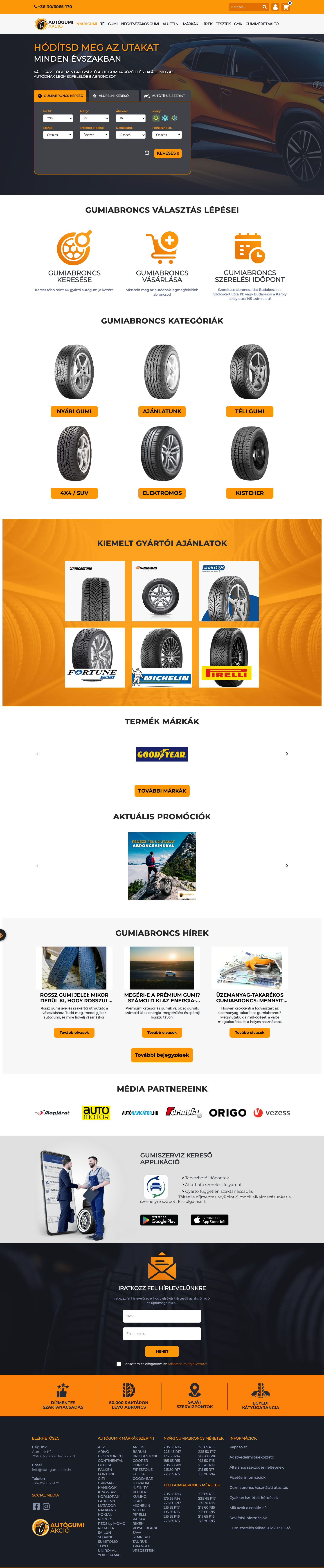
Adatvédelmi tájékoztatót (188, 1343)
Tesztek (223, 24)
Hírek (206, 24)
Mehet (162, 1331)
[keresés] (244, 7)
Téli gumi (108, 24)
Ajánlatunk (162, 411)
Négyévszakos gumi (140, 24)
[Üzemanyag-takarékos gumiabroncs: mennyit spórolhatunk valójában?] (250, 946)
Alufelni (170, 24)
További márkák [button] (162, 787)
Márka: (48, 128)
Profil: (47, 111)
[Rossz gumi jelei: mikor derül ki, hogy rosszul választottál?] (74, 946)
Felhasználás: (162, 128)
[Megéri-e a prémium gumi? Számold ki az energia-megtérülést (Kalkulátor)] (162, 946)
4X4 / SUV (74, 493)
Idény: (156, 111)
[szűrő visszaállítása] (147, 153)
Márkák (190, 24)
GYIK (238, 24)
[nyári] (156, 118)
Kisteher (250, 493)
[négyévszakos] (174, 118)
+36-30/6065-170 (55, 6)
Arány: (84, 111)
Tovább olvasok (74, 1012)
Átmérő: (122, 111)
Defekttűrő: (124, 128)
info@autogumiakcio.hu (52, 1449)
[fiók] (275, 7)
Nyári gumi (86, 24)
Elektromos (162, 493)
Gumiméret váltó (261, 24)
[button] (162, 1034)
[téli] (165, 118)
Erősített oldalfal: (92, 128)
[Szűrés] (168, 153)
